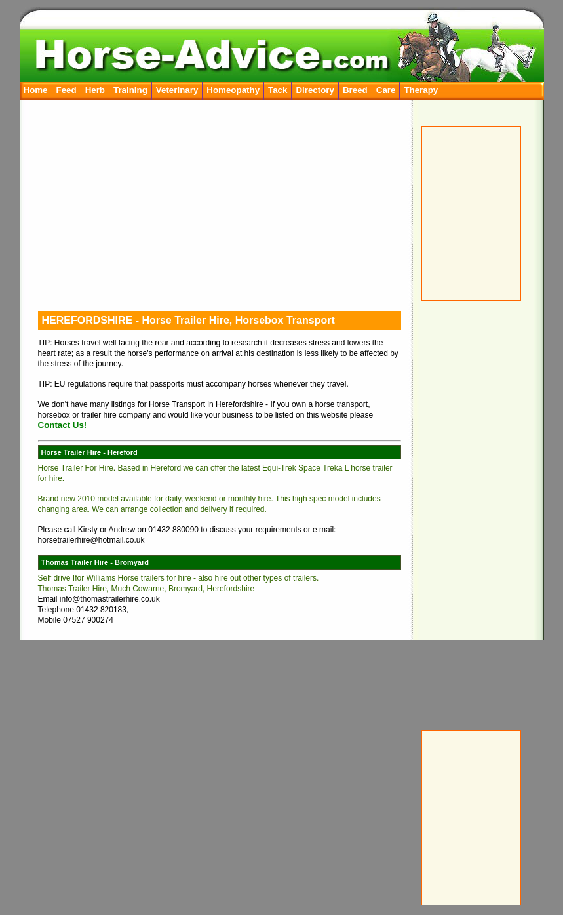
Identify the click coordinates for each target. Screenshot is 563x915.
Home (36, 90)
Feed (66, 90)
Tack (277, 90)
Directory (315, 90)
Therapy (421, 90)
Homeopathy (233, 90)
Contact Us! (62, 425)
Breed (355, 90)
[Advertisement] (475, 507)
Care (386, 90)
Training (130, 90)
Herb (95, 90)
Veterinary (177, 90)
